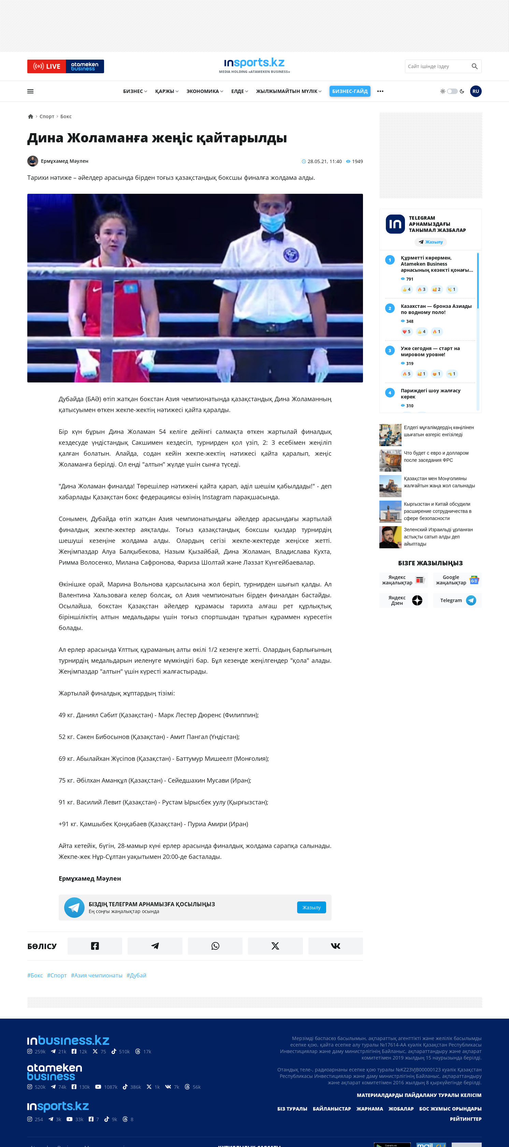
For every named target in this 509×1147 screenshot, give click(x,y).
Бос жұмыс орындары (450, 1112)
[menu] (30, 94)
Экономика (203, 94)
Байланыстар (332, 1112)
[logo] (254, 67)
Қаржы (164, 94)
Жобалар (401, 1112)
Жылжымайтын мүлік (286, 94)
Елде (237, 94)
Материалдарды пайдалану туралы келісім (419, 1098)
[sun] (443, 94)
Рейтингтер (466, 1122)
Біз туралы (292, 1112)
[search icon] (475, 68)
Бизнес (133, 94)
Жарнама (370, 1112)
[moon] (462, 94)
